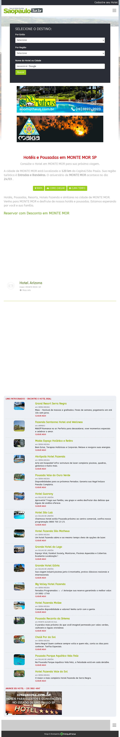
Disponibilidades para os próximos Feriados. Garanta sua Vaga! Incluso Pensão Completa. (70, 483)
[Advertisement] (60, 249)
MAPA (38, 188)
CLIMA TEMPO (77, 188)
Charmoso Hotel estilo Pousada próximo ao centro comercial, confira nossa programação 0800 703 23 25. (73, 520)
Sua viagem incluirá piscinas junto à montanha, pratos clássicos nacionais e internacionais (72, 573)
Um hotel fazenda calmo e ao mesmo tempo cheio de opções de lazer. (70, 537)
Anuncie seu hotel (15, 688)
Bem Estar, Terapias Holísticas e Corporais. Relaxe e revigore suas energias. (73, 447)
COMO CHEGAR (56, 188)
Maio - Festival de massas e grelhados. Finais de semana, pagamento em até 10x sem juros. (73, 411)
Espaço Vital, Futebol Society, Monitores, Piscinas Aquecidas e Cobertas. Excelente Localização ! (71, 554)
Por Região (20, 47)
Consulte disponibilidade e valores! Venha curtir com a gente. (65, 609)
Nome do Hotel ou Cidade (28, 60)
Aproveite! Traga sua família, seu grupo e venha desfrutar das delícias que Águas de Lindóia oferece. (72, 501)
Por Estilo (20, 34)
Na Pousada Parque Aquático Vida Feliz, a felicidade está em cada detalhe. (72, 662)
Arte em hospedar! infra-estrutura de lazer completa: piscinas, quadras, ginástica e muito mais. (71, 464)
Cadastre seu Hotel (106, 2)
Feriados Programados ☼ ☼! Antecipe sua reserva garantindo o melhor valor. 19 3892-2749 (73, 592)
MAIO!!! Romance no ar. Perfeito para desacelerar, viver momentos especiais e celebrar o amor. (72, 430)
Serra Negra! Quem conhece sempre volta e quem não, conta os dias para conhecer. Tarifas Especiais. (71, 645)
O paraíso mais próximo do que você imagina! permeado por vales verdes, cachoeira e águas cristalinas (72, 626)
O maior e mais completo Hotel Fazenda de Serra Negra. (63, 678)
